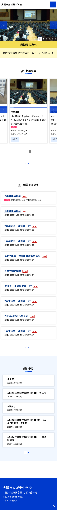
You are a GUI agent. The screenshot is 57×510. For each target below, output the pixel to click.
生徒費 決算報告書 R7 (18, 289)
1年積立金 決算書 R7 (17, 244)
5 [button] (55, 39)
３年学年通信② (12, 199)
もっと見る (27, 164)
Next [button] (53, 25)
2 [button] (46, 39)
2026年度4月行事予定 (16, 319)
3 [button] (49, 39)
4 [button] (52, 39)
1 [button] (43, 39)
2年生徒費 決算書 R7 (17, 304)
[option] (28, 25)
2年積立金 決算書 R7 (17, 229)
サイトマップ (11, 500)
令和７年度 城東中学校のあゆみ (22, 259)
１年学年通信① (12, 214)
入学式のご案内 (13, 274)
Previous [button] (3, 25)
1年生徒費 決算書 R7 (17, 334)
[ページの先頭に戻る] (53, 506)
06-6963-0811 (16, 496)
